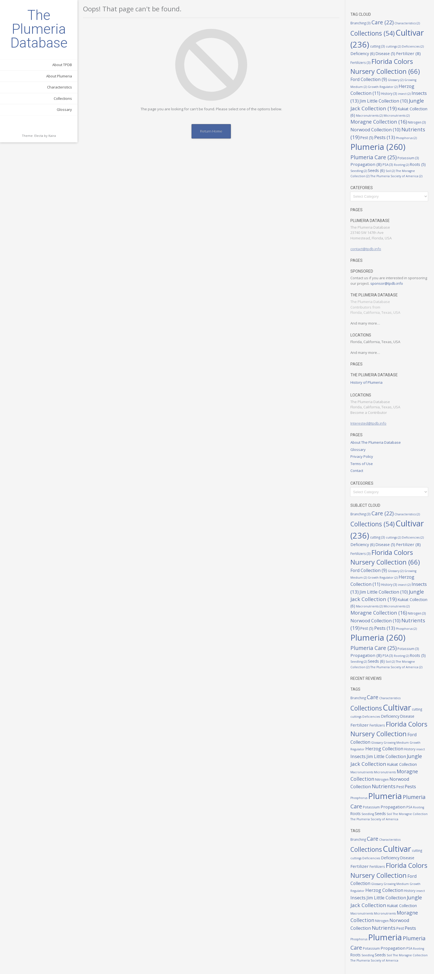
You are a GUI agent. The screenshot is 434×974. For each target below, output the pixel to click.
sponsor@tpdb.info (386, 283)
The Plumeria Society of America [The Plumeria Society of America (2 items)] (396, 176)
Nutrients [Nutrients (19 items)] (384, 786)
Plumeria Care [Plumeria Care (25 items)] (373, 157)
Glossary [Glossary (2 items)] (396, 80)
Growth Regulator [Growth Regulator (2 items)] (383, 87)
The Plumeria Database (39, 29)
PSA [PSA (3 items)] (388, 164)
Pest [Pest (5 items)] (366, 137)
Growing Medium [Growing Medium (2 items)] (396, 743)
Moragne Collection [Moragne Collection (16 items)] (378, 121)
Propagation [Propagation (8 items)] (366, 164)
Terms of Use (361, 463)
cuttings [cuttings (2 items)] (393, 46)
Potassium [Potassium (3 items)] (408, 158)
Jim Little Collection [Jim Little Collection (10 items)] (384, 101)
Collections (63, 98)
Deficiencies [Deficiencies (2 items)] (413, 46)
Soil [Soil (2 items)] (390, 171)
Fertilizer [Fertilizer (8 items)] (408, 53)
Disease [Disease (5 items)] (385, 53)
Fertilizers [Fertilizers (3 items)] (360, 62)
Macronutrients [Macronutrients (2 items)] (369, 115)
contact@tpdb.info (365, 248)
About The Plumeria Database (375, 442)
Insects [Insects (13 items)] (358, 756)
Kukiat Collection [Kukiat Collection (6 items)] (402, 764)
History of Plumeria (366, 382)
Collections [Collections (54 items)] (372, 33)
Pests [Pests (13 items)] (384, 137)
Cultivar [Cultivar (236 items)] (397, 707)
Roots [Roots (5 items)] (418, 164)
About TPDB (62, 64)
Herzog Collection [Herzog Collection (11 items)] (384, 748)
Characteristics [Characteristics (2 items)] (407, 23)
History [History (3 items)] (389, 93)
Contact (356, 470)
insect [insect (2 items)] (404, 94)
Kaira (52, 136)
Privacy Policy (361, 456)
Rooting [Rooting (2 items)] (401, 165)
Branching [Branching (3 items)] (360, 23)
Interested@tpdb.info (368, 423)
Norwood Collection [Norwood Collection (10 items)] (375, 130)
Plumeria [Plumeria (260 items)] (377, 146)
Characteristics (59, 87)
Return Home (211, 131)
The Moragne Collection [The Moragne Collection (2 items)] (410, 814)
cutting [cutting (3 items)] (377, 46)
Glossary (64, 109)
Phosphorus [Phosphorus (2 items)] (406, 138)
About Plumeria (59, 76)
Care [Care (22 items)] (382, 22)
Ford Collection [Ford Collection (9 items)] (368, 79)
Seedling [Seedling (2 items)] (358, 171)
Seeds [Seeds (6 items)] (376, 170)
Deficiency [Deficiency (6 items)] (362, 53)
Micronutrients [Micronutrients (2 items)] (397, 115)
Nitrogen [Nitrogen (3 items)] (417, 122)
